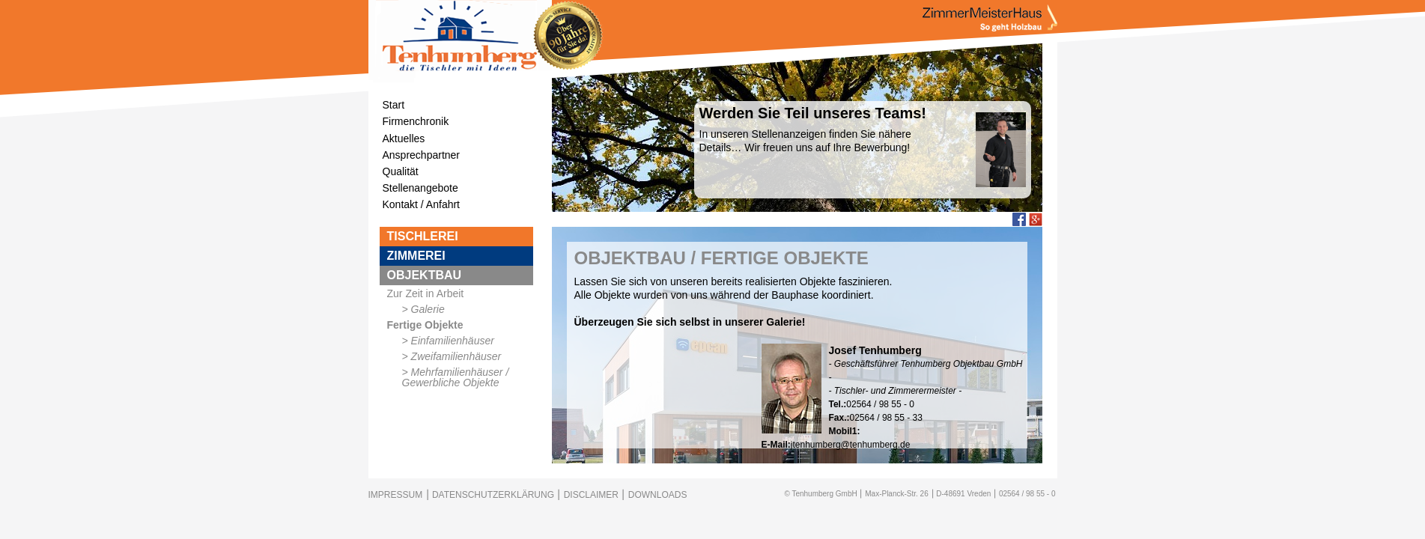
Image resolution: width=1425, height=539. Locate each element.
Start (394, 105)
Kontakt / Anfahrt (422, 204)
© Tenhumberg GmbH (820, 494)
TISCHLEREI (422, 236)
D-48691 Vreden (963, 494)
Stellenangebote (420, 188)
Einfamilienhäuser (452, 341)
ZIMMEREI (416, 255)
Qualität (401, 171)
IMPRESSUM (395, 495)
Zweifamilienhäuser (456, 356)
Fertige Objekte (425, 325)
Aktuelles (404, 138)
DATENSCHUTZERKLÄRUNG (493, 495)
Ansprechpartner (422, 155)
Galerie (428, 309)
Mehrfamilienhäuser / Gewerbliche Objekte (455, 377)
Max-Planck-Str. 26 (896, 494)
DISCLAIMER (591, 495)
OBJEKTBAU (424, 275)
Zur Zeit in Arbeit (425, 293)
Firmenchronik (416, 121)
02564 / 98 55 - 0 (1027, 494)
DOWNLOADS (657, 495)
